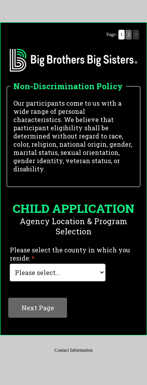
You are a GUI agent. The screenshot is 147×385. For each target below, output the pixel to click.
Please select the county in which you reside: (70, 254)
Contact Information (73, 350)
